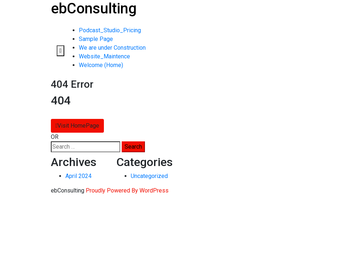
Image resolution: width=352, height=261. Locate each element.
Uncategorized (149, 176)
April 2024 (78, 176)
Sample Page (96, 39)
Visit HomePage (78, 125)
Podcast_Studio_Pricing (110, 30)
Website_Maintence (104, 56)
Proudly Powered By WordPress (127, 190)
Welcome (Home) (101, 65)
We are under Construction (112, 47)
